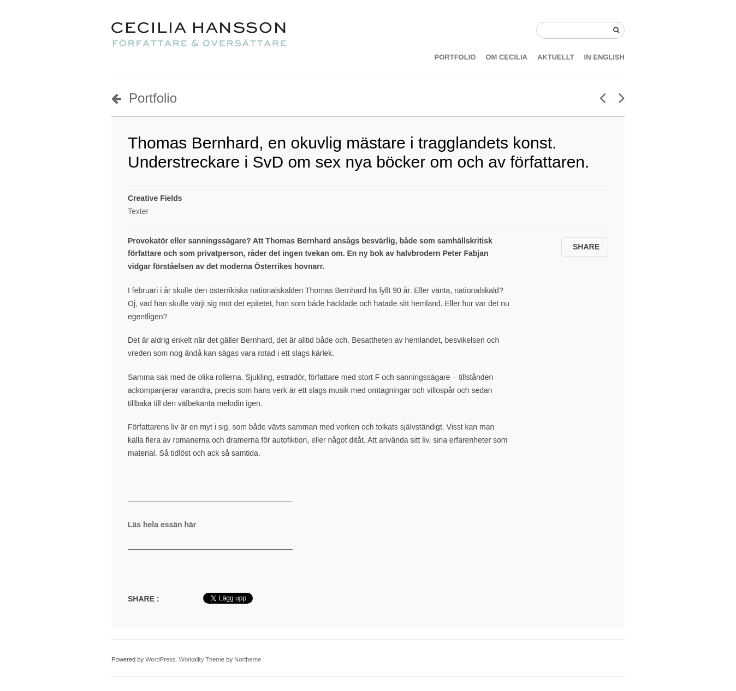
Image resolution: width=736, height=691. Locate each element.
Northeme (247, 659)
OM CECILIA (506, 57)
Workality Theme (202, 659)
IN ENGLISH (604, 57)
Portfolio (144, 98)
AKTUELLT (555, 57)
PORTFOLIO (455, 57)
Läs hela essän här (162, 524)
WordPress (160, 659)
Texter (138, 211)
